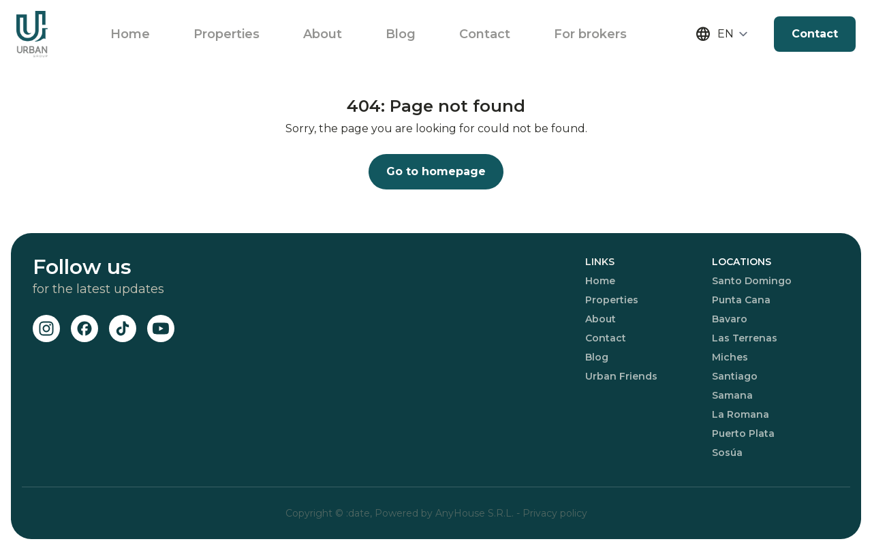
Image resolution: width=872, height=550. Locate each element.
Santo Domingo (752, 281)
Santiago (735, 376)
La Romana (740, 414)
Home (130, 34)
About (322, 34)
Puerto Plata (743, 433)
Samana (732, 395)
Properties (226, 34)
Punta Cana (741, 300)
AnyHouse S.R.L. (475, 513)
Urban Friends (621, 376)
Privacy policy (555, 513)
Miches (730, 357)
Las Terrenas (744, 338)
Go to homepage (436, 171)
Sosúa (727, 452)
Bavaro (729, 319)
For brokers (590, 34)
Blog (401, 34)
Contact (484, 34)
